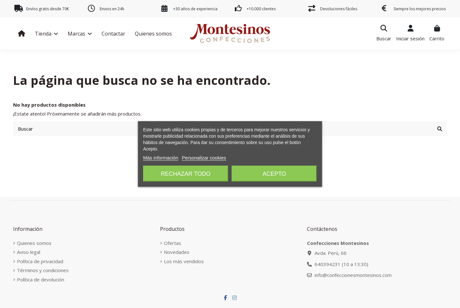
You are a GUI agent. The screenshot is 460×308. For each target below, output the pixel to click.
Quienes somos (34, 243)
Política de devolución (40, 279)
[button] (46, 33)
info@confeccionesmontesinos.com (353, 275)
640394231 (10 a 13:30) (341, 264)
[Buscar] (440, 128)
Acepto (274, 174)
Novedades (176, 252)
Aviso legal (28, 252)
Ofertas (172, 243)
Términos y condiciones (43, 270)
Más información (160, 157)
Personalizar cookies (204, 157)
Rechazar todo (186, 174)
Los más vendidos (184, 261)
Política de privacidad (40, 261)
